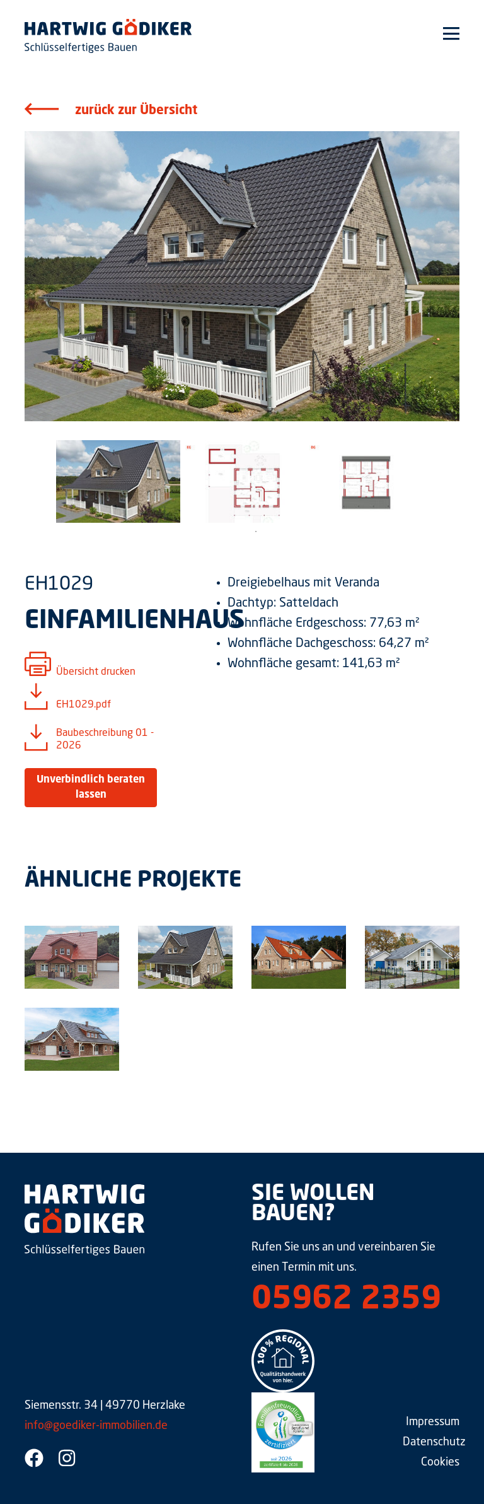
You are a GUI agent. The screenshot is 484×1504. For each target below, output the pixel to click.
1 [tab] (256, 531)
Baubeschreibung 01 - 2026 (105, 739)
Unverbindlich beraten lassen (91, 787)
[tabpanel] (118, 481)
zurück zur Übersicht (136, 111)
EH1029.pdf (83, 705)
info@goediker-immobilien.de (96, 1425)
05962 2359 (346, 1300)
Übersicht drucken (95, 672)
